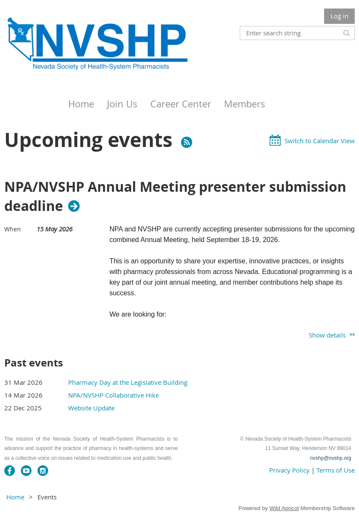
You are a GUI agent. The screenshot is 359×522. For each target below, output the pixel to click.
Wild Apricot (284, 508)
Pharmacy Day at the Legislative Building (127, 382)
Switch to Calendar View (319, 140)
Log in (339, 16)
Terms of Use (335, 470)
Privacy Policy (289, 470)
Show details (327, 335)
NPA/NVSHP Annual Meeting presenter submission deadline (175, 196)
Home (15, 497)
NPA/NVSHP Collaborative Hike (113, 395)
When (12, 229)
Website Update (91, 408)
